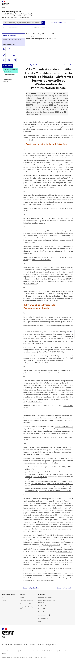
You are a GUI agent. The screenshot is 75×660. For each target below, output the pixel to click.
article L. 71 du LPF (45, 535)
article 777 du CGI (31, 564)
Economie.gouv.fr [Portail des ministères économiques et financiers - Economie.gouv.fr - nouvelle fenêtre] (43, 615)
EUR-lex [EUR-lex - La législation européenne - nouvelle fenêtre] (40, 612)
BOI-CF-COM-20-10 (55, 352)
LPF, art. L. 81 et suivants (49, 332)
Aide (3, 597)
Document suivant (64, 65)
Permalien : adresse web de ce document (4, 55)
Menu (72, 3)
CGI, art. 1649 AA (37, 483)
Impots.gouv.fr (42, 618)
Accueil (4, 27)
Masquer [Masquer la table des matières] (8, 65)
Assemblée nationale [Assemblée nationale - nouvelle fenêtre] (44, 597)
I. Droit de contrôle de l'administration (11, 70)
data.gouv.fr (50, 645)
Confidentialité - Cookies (49, 651)
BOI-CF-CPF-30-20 (40, 476)
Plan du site (36, 651)
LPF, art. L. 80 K (51, 356)
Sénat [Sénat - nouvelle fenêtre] (40, 621)
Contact (4, 601)
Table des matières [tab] (9, 35)
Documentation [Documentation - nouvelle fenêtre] (24, 604)
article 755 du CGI (50, 544)
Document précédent (30, 65)
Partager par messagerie (15, 60)
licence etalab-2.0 (41, 657)
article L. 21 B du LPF (36, 291)
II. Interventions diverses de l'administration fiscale (9, 78)
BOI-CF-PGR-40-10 (30, 283)
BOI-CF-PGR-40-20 (51, 300)
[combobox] (22, 23)
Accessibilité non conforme (9, 651)
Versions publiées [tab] (9, 44)
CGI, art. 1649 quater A (54, 467)
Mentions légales (25, 651)
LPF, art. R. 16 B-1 (34, 401)
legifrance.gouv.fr (35, 645)
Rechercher (43, 23)
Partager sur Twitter (4, 60)
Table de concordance (26, 601)
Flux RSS (22, 597)
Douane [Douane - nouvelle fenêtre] (40, 609)
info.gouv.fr (6, 645)
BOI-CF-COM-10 (36, 343)
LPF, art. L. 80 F (42, 347)
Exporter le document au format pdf (4, 49)
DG (28, 27)
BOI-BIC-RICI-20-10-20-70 (41, 259)
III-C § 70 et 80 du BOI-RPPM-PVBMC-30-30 (55, 490)
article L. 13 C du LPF (41, 267)
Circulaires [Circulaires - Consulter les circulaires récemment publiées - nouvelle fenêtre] (41, 606)
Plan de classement (14, 27)
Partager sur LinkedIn (9, 60)
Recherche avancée (58, 22)
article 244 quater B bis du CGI (55, 279)
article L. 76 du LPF (63, 551)
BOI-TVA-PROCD (41, 363)
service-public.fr (19, 645)
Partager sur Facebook (14, 55)
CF (23, 27)
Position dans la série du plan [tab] (12, 40)
